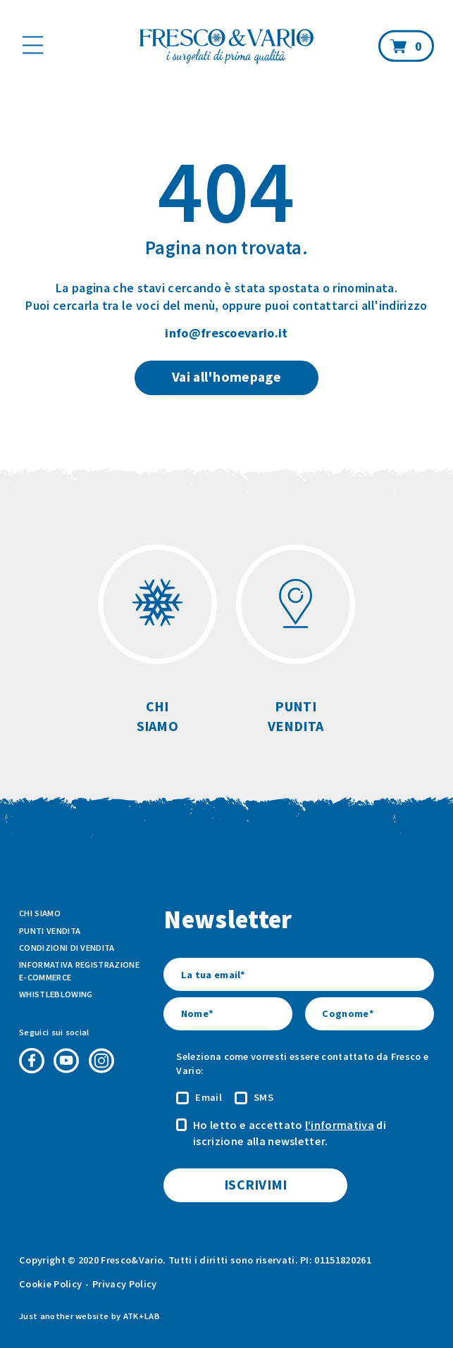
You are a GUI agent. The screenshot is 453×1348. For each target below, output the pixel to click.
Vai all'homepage (226, 376)
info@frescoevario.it (226, 333)
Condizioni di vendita (67, 947)
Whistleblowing (55, 994)
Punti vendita (49, 930)
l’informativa (339, 1125)
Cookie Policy (50, 1284)
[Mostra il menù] (32, 44)
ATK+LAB (141, 1316)
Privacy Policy (124, 1284)
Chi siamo (40, 913)
